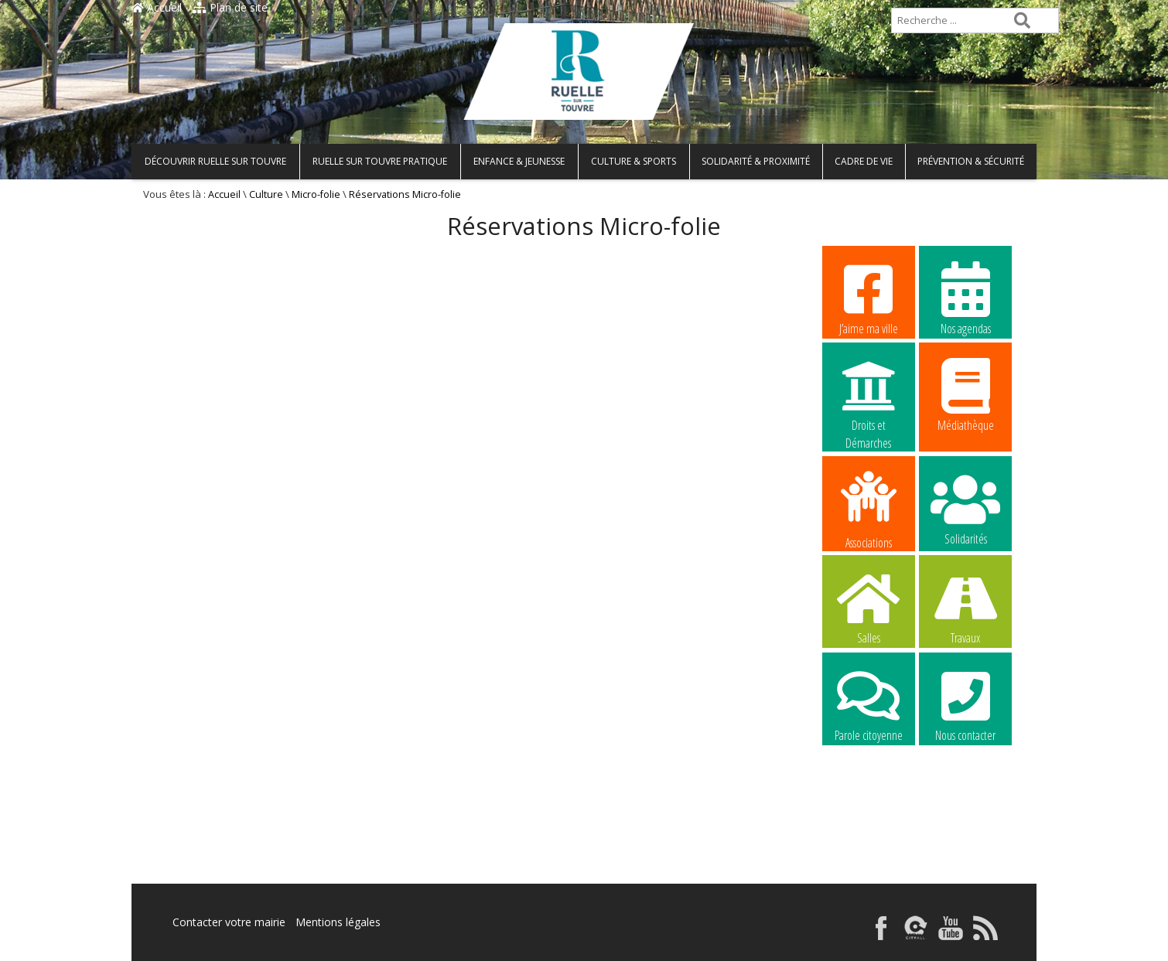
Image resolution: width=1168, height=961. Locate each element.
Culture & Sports (633, 161)
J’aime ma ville (868, 297)
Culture (266, 194)
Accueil (156, 7)
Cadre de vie (864, 161)
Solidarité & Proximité (756, 161)
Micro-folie (316, 194)
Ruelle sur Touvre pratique (379, 161)
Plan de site (230, 7)
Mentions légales (338, 922)
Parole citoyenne (868, 704)
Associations (868, 509)
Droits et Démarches (868, 395)
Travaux (965, 606)
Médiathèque (965, 394)
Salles (868, 606)
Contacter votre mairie (228, 922)
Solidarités (965, 508)
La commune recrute (868, 802)
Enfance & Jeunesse (519, 161)
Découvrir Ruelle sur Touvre (215, 161)
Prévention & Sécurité (970, 161)
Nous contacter (965, 704)
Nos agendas (965, 297)
